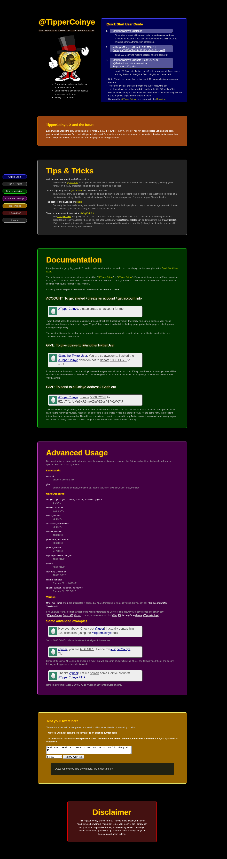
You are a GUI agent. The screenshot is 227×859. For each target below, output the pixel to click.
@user (99, 628)
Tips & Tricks (14, 183)
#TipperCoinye (125, 277)
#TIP (82, 677)
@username (76, 190)
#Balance (137, 30)
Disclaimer (15, 212)
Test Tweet (15, 205)
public (79, 202)
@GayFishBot (87, 213)
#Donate (136, 47)
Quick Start (14, 176)
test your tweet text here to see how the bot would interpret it (94, 751)
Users (14, 220)
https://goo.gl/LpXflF (124, 66)
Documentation (14, 191)
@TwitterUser (121, 63)
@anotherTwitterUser (72, 355)
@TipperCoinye (122, 30)
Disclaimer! (161, 99)
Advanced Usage (14, 198)
